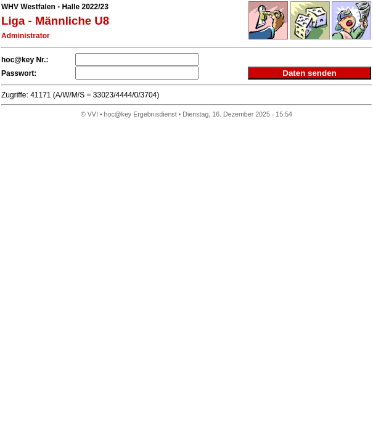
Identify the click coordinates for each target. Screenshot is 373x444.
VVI (93, 114)
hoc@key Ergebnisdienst (140, 114)
